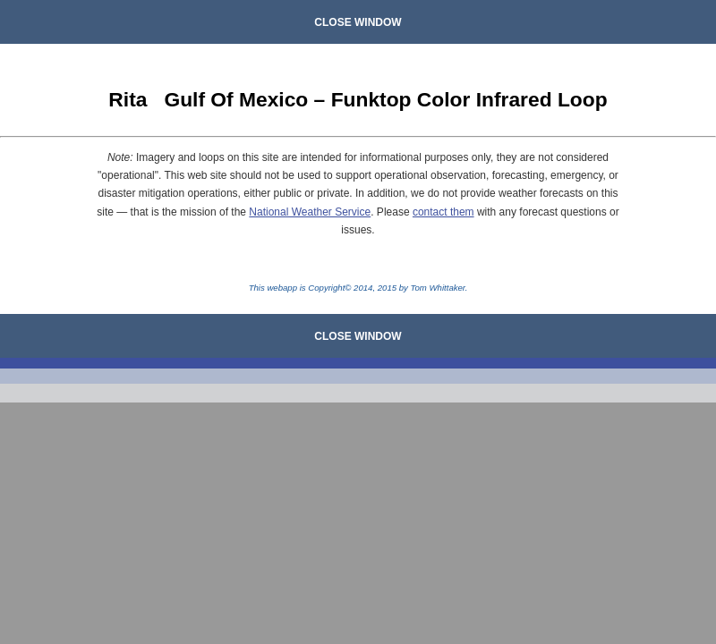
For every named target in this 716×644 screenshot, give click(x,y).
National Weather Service (310, 212)
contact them (443, 212)
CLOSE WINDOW (357, 22)
